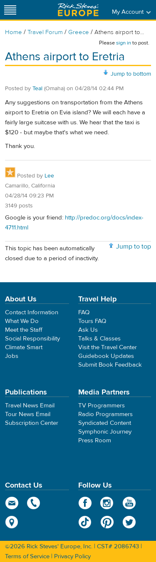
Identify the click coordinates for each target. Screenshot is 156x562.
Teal (37, 88)
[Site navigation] (10, 10)
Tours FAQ (92, 321)
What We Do (22, 321)
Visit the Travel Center (107, 347)
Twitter (129, 522)
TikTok (85, 522)
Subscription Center (31, 423)
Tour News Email (27, 414)
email (12, 503)
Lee (49, 176)
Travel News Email (29, 405)
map (12, 522)
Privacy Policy (72, 556)
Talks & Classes (99, 339)
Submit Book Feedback (110, 365)
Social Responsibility (32, 339)
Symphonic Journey (104, 432)
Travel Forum (45, 32)
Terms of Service (27, 556)
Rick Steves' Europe (78, 10)
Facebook (85, 503)
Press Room (94, 440)
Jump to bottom (131, 74)
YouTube (129, 503)
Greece (78, 32)
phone (34, 503)
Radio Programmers (105, 414)
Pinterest (107, 522)
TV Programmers (101, 405)
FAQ (83, 312)
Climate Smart (23, 347)
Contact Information (31, 312)
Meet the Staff (23, 330)
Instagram (107, 503)
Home (13, 32)
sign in (123, 42)
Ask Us (88, 330)
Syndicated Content (104, 423)
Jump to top (133, 246)
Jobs (11, 356)
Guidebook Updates (106, 356)
